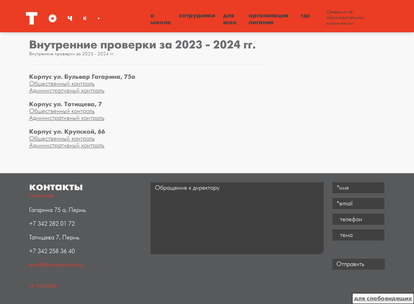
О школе (160, 18)
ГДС (305, 15)
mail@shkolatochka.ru (56, 265)
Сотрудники (197, 15)
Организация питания (268, 18)
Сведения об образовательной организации (345, 17)
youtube (46, 285)
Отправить (350, 264)
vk (32, 285)
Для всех (230, 18)
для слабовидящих (383, 298)
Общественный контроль (62, 84)
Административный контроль (66, 90)
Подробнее (41, 196)
